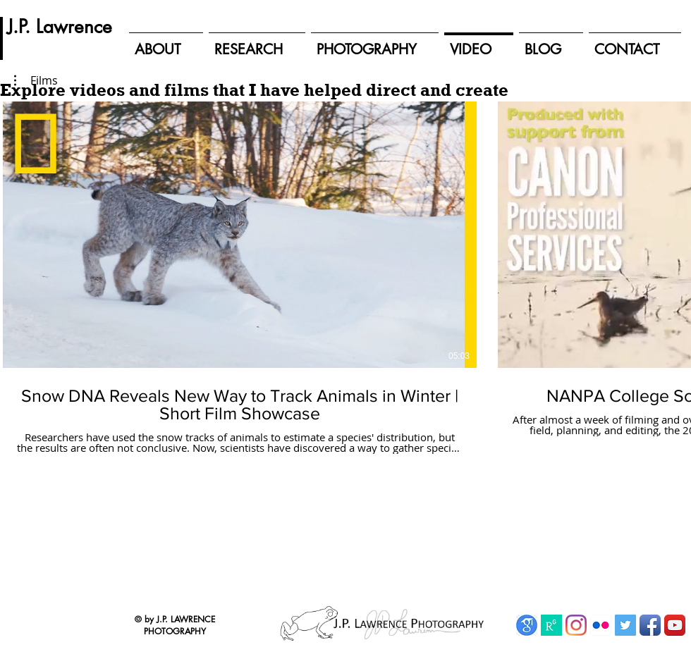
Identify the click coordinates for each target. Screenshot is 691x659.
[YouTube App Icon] (674, 625)
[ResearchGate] (551, 625)
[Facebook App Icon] (650, 625)
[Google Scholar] (526, 625)
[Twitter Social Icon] (625, 625)
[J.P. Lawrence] (59, 26)
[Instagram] (576, 625)
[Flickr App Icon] (600, 625)
